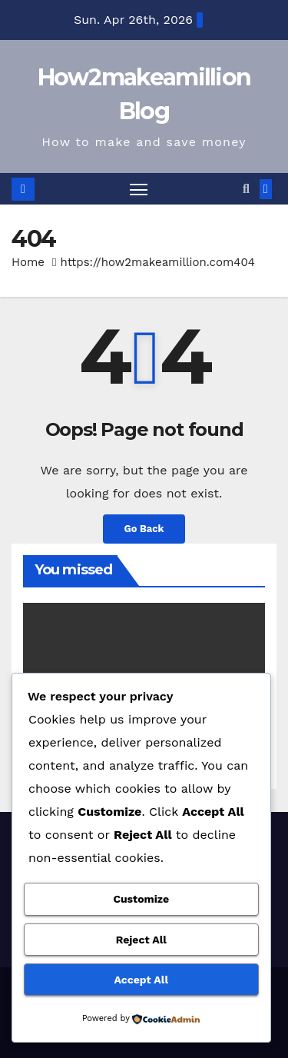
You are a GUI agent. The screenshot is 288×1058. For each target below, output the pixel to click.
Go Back (144, 528)
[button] (246, 188)
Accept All (141, 979)
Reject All (141, 939)
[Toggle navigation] (139, 189)
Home (28, 262)
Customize (141, 899)
